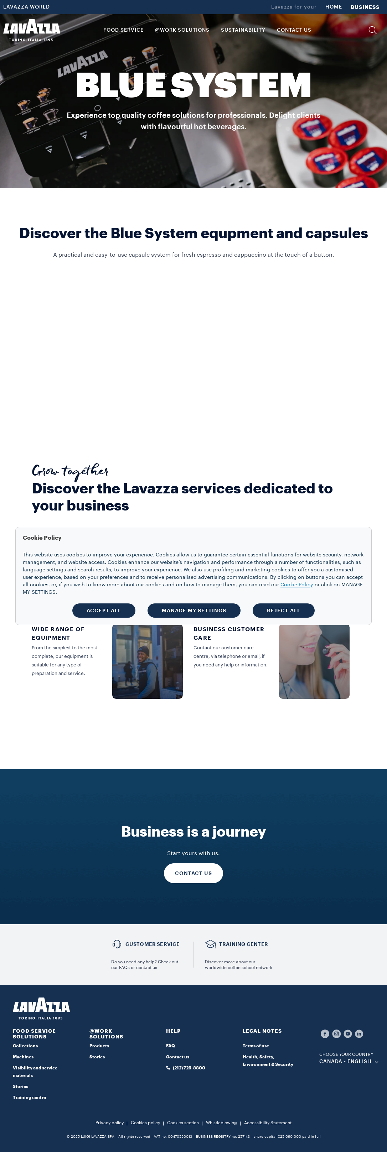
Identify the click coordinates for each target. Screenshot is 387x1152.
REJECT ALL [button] (283, 610)
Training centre (29, 1097)
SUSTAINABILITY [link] (243, 30)
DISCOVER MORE (146, 419)
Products (99, 1046)
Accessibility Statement (267, 1123)
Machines (23, 1057)
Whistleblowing (221, 1123)
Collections (25, 1046)
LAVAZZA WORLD (26, 7)
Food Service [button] (123, 30)
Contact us (177, 1057)
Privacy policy (110, 1123)
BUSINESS (365, 7)
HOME (333, 7)
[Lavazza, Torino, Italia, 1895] (31, 30)
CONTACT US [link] (294, 30)
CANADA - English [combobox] (345, 1061)
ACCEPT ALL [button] (104, 610)
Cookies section (183, 1123)
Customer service (152, 944)
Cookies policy (145, 1123)
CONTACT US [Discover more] (193, 873)
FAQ (170, 1046)
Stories (20, 1086)
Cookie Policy (296, 584)
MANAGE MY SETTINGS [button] (194, 610)
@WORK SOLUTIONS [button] (182, 30)
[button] (372, 30)
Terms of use (256, 1046)
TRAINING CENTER (243, 944)
